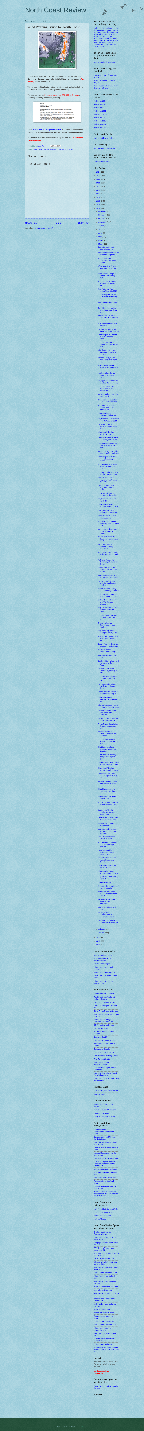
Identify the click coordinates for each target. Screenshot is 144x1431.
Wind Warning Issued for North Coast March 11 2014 (53, 149)
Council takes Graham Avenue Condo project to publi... (108, 741)
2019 (98, 190)
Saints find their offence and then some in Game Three (108, 663)
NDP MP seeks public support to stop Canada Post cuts (107, 480)
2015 (98, 205)
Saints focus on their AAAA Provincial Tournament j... (108, 819)
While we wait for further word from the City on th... (107, 268)
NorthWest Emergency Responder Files (102, 959)
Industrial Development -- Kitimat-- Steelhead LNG (108, 576)
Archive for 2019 (100, 117)
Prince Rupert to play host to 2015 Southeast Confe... (107, 337)
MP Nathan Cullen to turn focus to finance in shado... (107, 531)
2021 (98, 183)
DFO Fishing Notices (101, 1028)
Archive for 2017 (100, 124)
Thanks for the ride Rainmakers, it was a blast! (106, 625)
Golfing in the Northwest (103, 1344)
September (102, 222)
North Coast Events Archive (104, 138)
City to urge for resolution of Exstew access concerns (108, 763)
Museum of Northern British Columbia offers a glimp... (108, 452)
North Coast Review (55, 10)
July (100, 229)
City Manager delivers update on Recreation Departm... (107, 749)
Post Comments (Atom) (44, 228)
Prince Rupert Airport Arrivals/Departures (101, 1063)
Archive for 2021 (100, 111)
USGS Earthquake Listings (104, 1052)
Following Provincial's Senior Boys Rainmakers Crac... (108, 562)
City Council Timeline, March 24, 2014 (106, 433)
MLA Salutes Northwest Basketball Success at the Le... (107, 352)
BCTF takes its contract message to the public (107, 494)
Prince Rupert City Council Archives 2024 (104, 982)
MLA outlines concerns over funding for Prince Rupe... (108, 706)
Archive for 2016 (100, 127)
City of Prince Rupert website (105, 1002)
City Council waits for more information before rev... (108, 414)
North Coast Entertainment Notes (106, 1209)
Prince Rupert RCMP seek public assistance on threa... (108, 466)
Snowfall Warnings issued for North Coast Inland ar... (107, 617)
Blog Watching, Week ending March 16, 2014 (107, 632)
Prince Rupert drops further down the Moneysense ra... (108, 726)
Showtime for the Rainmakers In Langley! (107, 651)
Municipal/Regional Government (106, 1091)
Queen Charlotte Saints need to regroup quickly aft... (107, 776)
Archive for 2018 (100, 121)
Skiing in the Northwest (102, 1309)
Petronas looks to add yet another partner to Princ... (108, 595)
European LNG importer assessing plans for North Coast (108, 523)
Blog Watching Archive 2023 (104, 148)
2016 (98, 201)
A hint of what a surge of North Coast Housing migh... (107, 276)
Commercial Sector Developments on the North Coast (104, 1132)
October (101, 219)
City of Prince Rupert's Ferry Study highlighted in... (107, 791)
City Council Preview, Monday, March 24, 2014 (108, 505)
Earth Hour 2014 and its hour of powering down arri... (107, 310)
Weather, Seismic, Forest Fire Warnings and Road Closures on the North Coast (106, 1194)
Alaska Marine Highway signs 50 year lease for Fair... (107, 375)
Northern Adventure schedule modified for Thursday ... (107, 734)
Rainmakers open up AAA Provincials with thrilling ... (107, 783)
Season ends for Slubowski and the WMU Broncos (108, 473)
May (100, 237)
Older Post (83, 223)
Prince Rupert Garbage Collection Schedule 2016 (103, 1021)
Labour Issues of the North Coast (106, 1158)
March (101, 244)
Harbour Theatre (100, 1219)
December (102, 211)
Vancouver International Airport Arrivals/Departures (105, 1074)
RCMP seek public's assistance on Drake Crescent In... (106, 852)
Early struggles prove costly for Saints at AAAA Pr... (108, 719)
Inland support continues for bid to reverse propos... (108, 254)
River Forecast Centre (102, 1059)
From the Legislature (101, 1113)
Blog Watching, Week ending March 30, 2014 (107, 290)
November (102, 215)
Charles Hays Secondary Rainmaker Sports (103, 1233)
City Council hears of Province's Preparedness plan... (108, 699)
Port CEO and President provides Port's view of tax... (107, 283)
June (100, 233)
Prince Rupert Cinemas (102, 1216)
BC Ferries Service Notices (104, 1025)
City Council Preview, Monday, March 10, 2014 (108, 872)
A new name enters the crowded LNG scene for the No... (107, 570)
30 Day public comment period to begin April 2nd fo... (108, 367)
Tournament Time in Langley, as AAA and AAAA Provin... (106, 812)
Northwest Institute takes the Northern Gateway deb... (107, 686)
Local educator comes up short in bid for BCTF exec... (107, 445)
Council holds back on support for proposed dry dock (108, 344)
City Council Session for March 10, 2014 (107, 867)
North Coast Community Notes (105, 1169)
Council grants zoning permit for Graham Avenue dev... (106, 388)
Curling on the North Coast (104, 1321)
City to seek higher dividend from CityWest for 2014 (108, 420)
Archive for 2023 (100, 104)
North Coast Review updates (104, 62)
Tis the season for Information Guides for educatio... (107, 260)
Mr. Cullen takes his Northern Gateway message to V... (105, 546)
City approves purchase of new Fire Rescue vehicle (108, 382)
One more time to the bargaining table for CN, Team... (107, 487)
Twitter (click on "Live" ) (102, 161)
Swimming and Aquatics (103, 1290)
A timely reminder (104, 882)
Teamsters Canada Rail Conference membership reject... (108, 539)
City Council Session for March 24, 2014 (107, 500)
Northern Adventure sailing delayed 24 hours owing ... (108, 804)
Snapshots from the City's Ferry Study (107, 324)
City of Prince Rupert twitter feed (106, 1011)
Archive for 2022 (100, 108)
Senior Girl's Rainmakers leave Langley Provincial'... (107, 901)
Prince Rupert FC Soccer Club (105, 1325)
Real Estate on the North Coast (105, 1178)
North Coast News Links (103, 955)
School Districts (99, 1094)
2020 (98, 186)
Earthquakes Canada (102, 1049)
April (100, 240)
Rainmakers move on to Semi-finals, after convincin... (107, 713)
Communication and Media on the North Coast (105, 1138)
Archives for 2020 (100, 114)
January (101, 933)
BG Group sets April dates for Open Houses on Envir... (107, 678)
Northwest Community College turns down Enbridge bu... (106, 407)
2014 (98, 208)
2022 (98, 179)
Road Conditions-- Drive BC (104, 994)
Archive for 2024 (100, 101)
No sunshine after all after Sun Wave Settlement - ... (108, 330)
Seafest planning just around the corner (106, 248)
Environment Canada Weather (105, 1040)
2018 (98, 194)
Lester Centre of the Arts (103, 1212)
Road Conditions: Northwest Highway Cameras (104, 998)
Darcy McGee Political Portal (104, 1116)
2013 (98, 937)
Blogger (83, 1426)
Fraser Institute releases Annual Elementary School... (107, 860)
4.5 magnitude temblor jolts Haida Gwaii (108, 395)
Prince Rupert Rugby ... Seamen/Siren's (102, 1329)
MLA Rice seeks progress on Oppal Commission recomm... (107, 831)
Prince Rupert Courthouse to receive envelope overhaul (107, 844)
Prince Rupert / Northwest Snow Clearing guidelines (106, 87)
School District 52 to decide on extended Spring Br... (108, 693)
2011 (98, 945)
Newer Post (31, 223)
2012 (98, 941)
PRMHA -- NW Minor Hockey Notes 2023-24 (104, 1249)
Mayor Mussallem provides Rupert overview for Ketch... (108, 610)
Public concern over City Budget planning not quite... (107, 757)
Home (58, 223)
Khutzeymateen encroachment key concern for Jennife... (106, 915)
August (101, 226)
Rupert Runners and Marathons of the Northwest (105, 1340)
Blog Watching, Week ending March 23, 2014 (107, 511)
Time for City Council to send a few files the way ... (107, 318)
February (102, 929)
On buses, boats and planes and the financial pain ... (107, 426)
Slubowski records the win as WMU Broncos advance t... (107, 602)
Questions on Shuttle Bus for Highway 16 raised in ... (108, 922)
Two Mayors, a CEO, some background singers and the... (108, 554)
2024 (98, 172)
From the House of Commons (105, 1110)
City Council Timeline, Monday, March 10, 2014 (108, 769)
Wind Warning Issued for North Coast (107, 798)
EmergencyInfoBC (100, 1037)
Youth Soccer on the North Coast (106, 1287)
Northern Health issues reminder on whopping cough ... (107, 583)
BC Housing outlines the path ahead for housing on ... (107, 297)
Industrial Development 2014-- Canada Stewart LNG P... (107, 894)
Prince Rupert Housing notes (104, 972)
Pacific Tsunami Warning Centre (106, 1056)
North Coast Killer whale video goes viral (107, 517)
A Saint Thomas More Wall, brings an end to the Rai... (108, 638)
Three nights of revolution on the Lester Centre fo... (108, 401)
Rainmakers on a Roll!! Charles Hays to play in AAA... (107, 671)
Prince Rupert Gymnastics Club (105, 1273)
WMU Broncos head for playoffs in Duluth (106, 838)
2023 (98, 176)
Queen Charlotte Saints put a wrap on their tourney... (108, 645)
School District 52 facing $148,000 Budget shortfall (108, 590)
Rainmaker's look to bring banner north (107, 825)
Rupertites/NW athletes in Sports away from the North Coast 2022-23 (106, 1349)
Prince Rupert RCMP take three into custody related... (107, 459)
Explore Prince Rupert (102, 964)
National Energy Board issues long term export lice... (107, 360)
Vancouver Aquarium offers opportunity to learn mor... (108, 439)
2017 (98, 197)
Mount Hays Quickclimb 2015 (105, 1259)
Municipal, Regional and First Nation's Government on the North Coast (105, 1164)
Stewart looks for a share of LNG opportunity (108, 887)
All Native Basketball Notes (104, 1313)
